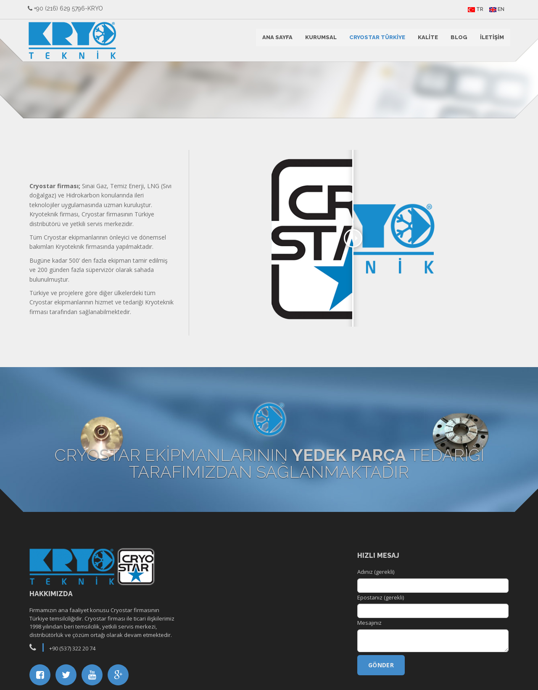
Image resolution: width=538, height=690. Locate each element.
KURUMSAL (319, 40)
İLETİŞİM (490, 40)
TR (474, 9)
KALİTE (426, 40)
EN (495, 9)
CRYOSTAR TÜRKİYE (376, 40)
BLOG (457, 40)
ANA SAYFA (276, 40)
